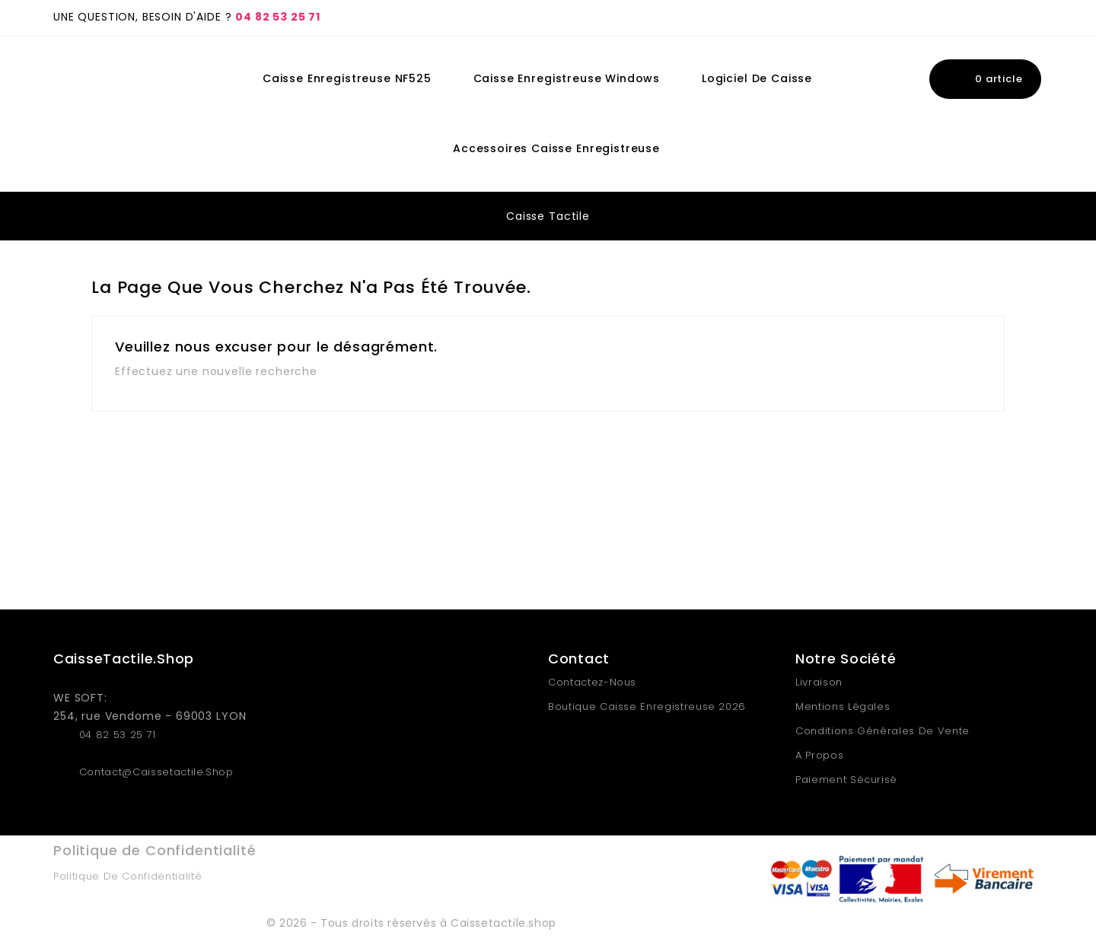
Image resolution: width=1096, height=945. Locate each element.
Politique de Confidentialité (127, 876)
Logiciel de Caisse (757, 78)
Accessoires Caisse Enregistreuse (556, 148)
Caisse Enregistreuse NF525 (347, 78)
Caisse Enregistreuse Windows (567, 78)
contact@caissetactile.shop (156, 772)
